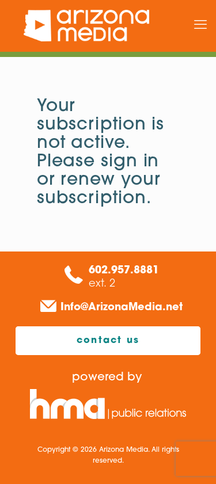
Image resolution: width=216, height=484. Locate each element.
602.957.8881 (124, 270)
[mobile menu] (200, 26)
